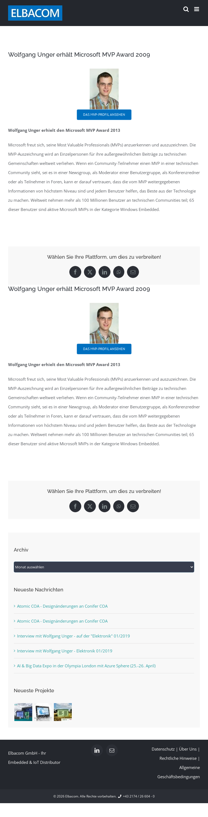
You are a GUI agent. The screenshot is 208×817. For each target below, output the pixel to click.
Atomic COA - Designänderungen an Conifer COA (62, 606)
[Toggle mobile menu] (197, 9)
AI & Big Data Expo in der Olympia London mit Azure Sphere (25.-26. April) (86, 665)
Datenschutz (163, 749)
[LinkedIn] (97, 750)
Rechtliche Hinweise (178, 758)
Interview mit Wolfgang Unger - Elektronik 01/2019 (64, 650)
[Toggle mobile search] (186, 9)
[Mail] (112, 750)
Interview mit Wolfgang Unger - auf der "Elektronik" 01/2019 (73, 636)
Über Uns (188, 749)
